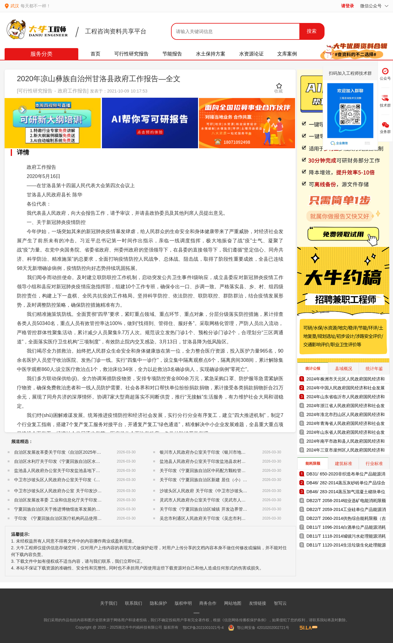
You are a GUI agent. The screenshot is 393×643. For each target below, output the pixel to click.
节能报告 (172, 53)
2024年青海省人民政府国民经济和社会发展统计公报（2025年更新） (345, 424)
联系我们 (133, 603)
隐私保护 (158, 603)
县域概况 (343, 368)
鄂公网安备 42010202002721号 (258, 628)
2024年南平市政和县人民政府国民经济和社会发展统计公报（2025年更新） (345, 442)
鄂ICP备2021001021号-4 (203, 628)
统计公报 (312, 368)
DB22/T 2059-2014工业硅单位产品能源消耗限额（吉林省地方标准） (346, 510)
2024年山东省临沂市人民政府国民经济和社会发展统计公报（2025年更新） (345, 397)
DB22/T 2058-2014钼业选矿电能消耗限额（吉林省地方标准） (346, 501)
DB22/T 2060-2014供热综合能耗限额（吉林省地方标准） (346, 519)
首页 (95, 53)
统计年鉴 (374, 368)
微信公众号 (374, 5)
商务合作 (207, 603)
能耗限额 (312, 463)
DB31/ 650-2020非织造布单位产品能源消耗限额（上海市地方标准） (345, 474)
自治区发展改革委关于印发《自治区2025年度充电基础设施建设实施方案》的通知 (92, 452)
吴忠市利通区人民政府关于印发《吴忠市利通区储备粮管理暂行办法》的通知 (233, 518)
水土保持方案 (210, 53)
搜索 (312, 31)
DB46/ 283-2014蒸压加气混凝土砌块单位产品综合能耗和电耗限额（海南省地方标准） (345, 492)
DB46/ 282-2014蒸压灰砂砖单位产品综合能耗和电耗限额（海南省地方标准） (345, 483)
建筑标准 (343, 463)
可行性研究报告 (131, 53)
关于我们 (108, 603)
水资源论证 (251, 53)
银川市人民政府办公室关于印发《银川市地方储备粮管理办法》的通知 (226, 452)
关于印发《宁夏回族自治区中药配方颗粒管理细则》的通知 (215, 470)
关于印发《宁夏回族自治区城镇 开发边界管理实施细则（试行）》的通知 (229, 509)
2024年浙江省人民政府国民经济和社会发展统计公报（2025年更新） (345, 406)
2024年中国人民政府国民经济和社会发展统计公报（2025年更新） (345, 388)
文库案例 (287, 53)
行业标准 (374, 463)
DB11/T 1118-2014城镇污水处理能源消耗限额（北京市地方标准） (346, 537)
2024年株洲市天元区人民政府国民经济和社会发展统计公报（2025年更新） (345, 380)
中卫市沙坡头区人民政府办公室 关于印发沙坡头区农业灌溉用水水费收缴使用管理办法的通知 (103, 490)
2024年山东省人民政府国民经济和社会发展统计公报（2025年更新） (345, 433)
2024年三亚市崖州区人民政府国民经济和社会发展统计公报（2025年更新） (345, 451)
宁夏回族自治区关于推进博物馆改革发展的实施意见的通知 (70, 509)
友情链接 (257, 603)
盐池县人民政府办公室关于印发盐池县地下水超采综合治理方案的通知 (80, 470)
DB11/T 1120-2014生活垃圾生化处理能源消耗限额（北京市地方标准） (346, 546)
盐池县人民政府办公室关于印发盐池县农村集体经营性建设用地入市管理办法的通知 (239, 461)
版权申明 (183, 603)
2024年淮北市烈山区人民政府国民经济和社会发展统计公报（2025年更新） (345, 415)
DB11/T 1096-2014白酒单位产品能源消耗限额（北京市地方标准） (346, 528)
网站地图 (232, 603)
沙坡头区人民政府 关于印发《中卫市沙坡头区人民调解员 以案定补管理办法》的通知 (241, 490)
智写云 (280, 603)
